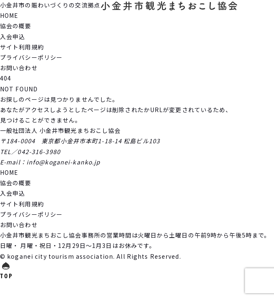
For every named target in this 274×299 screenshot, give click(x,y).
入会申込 (12, 36)
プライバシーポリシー (31, 57)
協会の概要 (16, 26)
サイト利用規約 (22, 47)
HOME (9, 15)
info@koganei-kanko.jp (64, 162)
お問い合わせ (19, 68)
